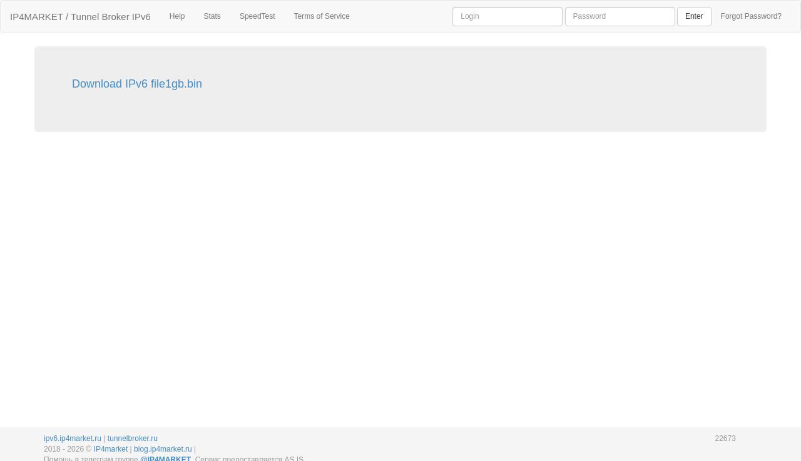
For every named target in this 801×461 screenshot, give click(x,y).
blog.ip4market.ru (163, 449)
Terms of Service (322, 16)
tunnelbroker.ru (133, 438)
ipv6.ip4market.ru (72, 438)
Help (177, 16)
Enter (694, 16)
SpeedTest (257, 16)
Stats (212, 16)
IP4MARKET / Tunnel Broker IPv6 (80, 16)
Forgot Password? (751, 16)
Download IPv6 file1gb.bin (137, 84)
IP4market (111, 449)
